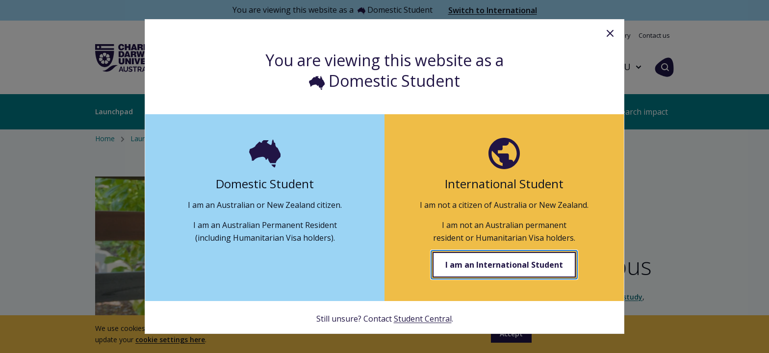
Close (610, 33)
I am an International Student (504, 264)
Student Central (423, 318)
